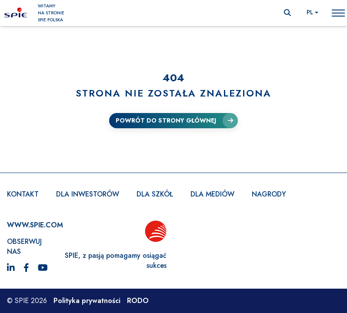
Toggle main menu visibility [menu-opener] (338, 12)
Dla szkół (155, 194)
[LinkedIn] (11, 268)
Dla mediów (212, 194)
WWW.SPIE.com (35, 225)
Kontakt (23, 194)
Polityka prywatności (86, 301)
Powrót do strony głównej (166, 120)
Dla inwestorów (87, 194)
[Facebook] (26, 268)
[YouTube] (43, 268)
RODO (138, 301)
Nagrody (269, 194)
